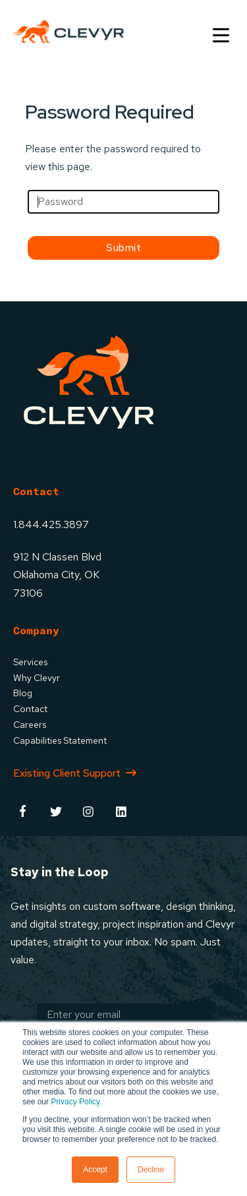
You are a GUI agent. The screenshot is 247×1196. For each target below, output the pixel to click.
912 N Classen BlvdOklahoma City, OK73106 (57, 574)
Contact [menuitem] (30, 709)
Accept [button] (95, 1169)
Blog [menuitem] (22, 693)
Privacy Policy (75, 1101)
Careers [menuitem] (29, 725)
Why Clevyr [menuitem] (36, 678)
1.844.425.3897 (51, 524)
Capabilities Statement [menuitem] (60, 740)
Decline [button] (151, 1169)
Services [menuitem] (30, 662)
